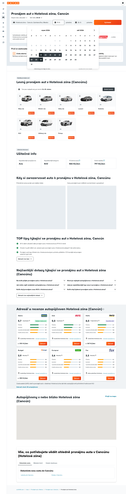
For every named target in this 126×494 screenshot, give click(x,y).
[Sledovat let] (3, 27)
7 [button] (50, 45)
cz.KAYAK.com (20, 489)
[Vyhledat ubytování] (3, 13)
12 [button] (41, 50)
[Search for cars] (3, 17)
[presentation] (103, 309)
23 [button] (60, 55)
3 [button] (31, 45)
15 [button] (55, 50)
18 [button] (36, 55)
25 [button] (36, 60)
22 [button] (55, 55)
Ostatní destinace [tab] (51, 463)
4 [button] (36, 45)
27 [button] (46, 60)
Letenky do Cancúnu (27, 475)
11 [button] (36, 50)
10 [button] (31, 50)
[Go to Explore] (3, 23)
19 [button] (41, 55)
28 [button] (50, 60)
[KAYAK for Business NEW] (3, 31)
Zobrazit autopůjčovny (41, 338)
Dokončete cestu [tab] (25, 463)
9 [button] (59, 45)
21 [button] (50, 55)
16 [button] (60, 50)
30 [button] (60, 60)
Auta (27, 489)
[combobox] (19, 18)
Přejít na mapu (110, 396)
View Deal (31, 113)
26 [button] (41, 60)
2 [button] (59, 41)
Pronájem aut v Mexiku (37, 489)
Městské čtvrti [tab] (38, 463)
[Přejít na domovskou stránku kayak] (13, 3)
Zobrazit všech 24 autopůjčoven (27, 387)
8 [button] (55, 45)
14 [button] (50, 50)
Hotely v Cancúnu (56, 475)
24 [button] (31, 60)
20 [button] (46, 55)
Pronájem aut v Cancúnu (51, 489)
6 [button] (45, 45)
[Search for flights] (3, 9)
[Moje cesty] (3, 37)
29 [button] (55, 60)
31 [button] (31, 64)
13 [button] (45, 50)
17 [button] (31, 55)
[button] (3, 3)
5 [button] (89, 41)
